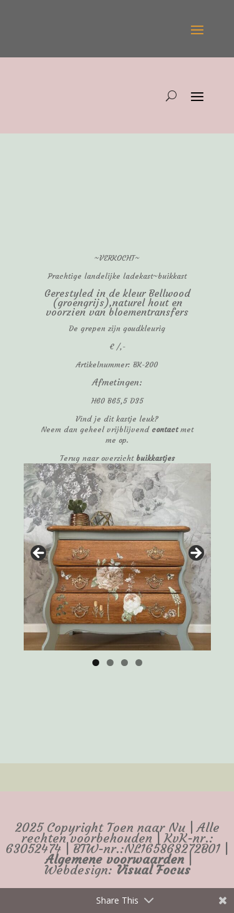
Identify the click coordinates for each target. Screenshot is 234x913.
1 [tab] (95, 662)
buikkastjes (155, 458)
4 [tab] (138, 662)
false (39, 553)
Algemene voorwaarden (115, 859)
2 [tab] (110, 662)
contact (165, 429)
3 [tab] (124, 662)
